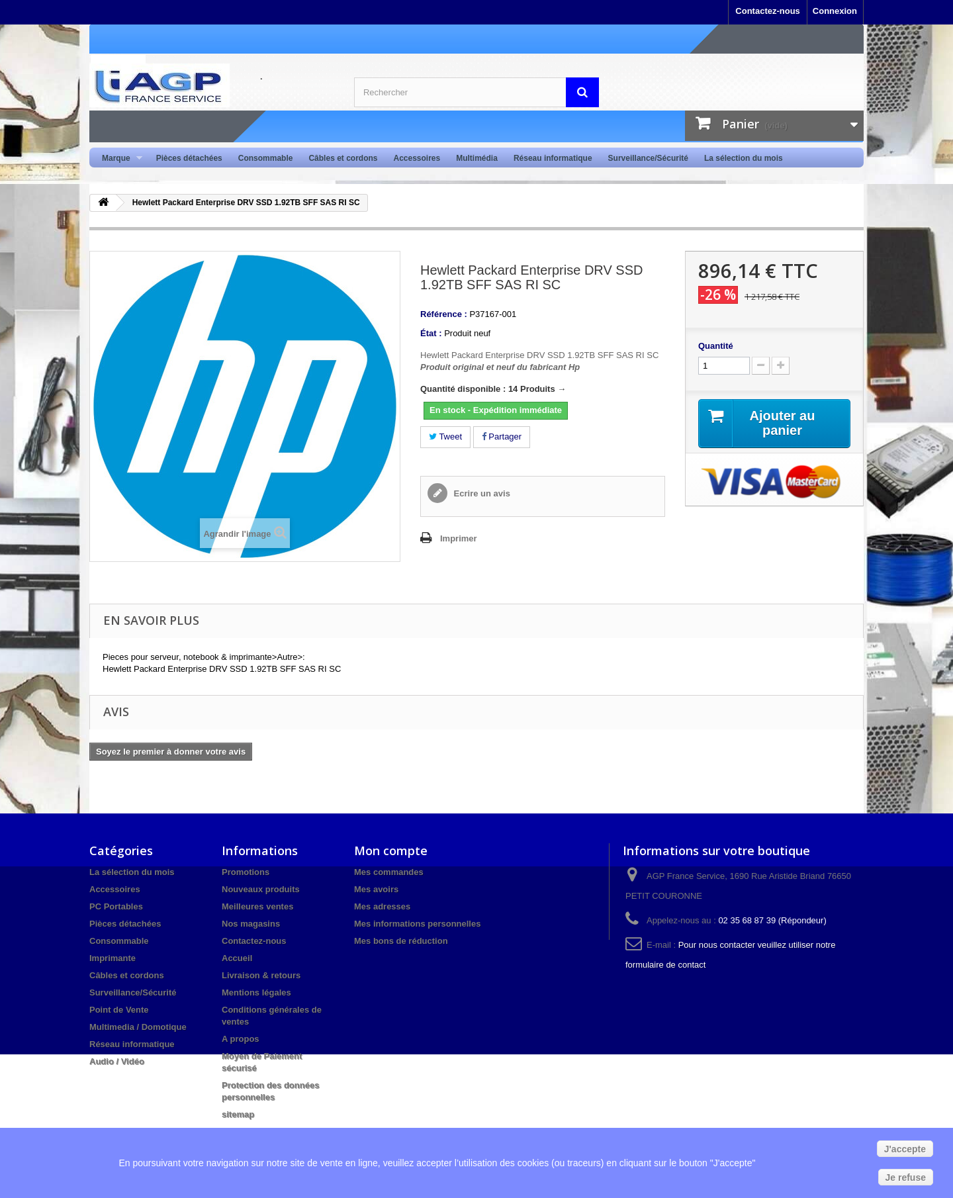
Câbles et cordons (342, 158)
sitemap (238, 1114)
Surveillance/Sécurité (648, 158)
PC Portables (116, 906)
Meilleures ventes (257, 906)
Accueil (237, 958)
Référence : (443, 314)
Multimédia (477, 158)
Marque (118, 158)
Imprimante (112, 958)
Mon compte (391, 850)
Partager (502, 436)
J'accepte (905, 1149)
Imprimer (458, 538)
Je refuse (905, 1177)
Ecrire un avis (480, 493)
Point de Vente (119, 1010)
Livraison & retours (261, 975)
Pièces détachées (189, 158)
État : (431, 333)
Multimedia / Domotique (138, 1027)
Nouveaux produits (261, 889)
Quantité (715, 346)
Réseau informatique (553, 158)
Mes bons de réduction (401, 941)
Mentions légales (256, 992)
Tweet (445, 436)
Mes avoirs (376, 889)
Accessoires (416, 158)
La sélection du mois (743, 158)
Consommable (265, 158)
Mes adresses (382, 906)
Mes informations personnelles (417, 924)
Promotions (245, 872)
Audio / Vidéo (116, 1061)
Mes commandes (389, 872)
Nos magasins (251, 924)
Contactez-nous (767, 11)
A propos (240, 1039)
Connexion (835, 11)
